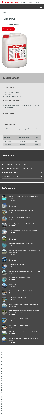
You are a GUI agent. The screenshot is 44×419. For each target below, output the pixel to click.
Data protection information (35, 412)
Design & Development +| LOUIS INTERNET (22, 415)
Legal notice (12, 412)
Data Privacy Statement (22, 412)
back (4, 12)
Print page (9, 29)
